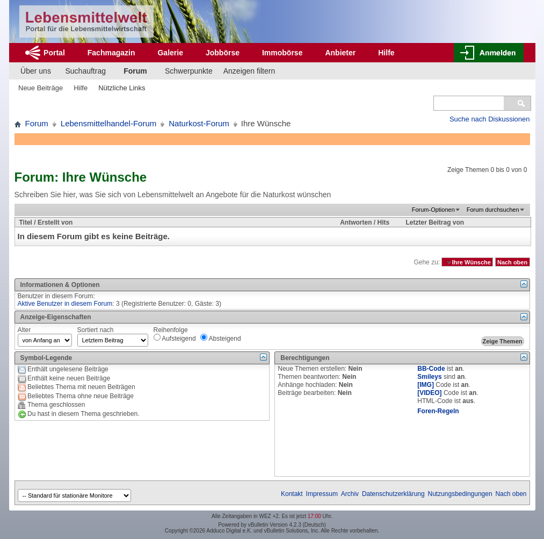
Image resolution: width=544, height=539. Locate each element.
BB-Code (431, 368)
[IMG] (425, 385)
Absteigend (220, 338)
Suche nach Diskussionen (489, 119)
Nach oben (512, 262)
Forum (135, 71)
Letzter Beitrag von (435, 222)
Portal (54, 52)
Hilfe (386, 52)
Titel (25, 222)
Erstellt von (55, 222)
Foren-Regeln (438, 411)
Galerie (170, 52)
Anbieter (340, 52)
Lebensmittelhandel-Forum (108, 123)
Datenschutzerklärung (393, 494)
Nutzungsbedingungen (460, 494)
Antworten (356, 222)
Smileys (429, 376)
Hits (384, 222)
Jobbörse (223, 52)
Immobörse (282, 52)
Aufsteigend (175, 338)
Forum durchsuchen (493, 209)
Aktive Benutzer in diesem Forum (65, 303)
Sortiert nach (95, 330)
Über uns (35, 71)
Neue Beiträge (40, 88)
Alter (24, 330)
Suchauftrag (86, 71)
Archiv (350, 494)
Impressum (322, 494)
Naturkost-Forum (199, 123)
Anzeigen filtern (249, 71)
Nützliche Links (121, 88)
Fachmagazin (111, 52)
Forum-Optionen (433, 209)
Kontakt (292, 494)
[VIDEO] (429, 393)
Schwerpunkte (189, 71)
